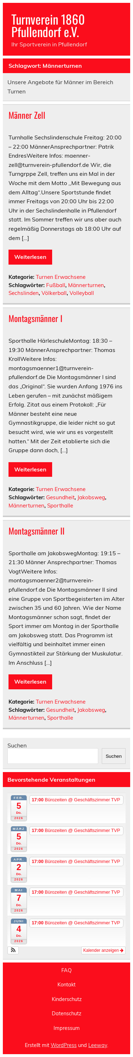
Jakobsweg (91, 497)
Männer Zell (27, 114)
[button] (13, 950)
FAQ (66, 970)
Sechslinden (24, 293)
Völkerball (54, 293)
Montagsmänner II (37, 530)
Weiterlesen (30, 256)
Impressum (67, 1028)
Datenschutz (66, 1013)
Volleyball (82, 293)
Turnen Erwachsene (60, 277)
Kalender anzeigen (103, 950)
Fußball (55, 285)
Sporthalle (60, 505)
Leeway (97, 1045)
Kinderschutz (67, 999)
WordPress (64, 1045)
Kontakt (66, 984)
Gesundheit (60, 497)
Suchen (17, 745)
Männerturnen (86, 285)
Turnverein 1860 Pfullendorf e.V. (48, 25)
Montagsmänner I (35, 318)
